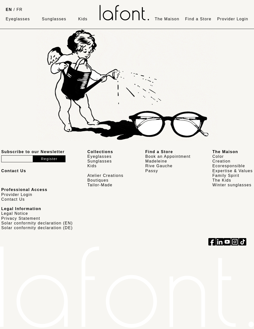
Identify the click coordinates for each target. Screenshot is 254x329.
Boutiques (98, 180)
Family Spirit (225, 175)
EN (9, 9)
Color (218, 156)
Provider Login (232, 19)
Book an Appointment (168, 156)
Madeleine (156, 161)
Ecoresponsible (228, 166)
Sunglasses (54, 19)
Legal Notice (14, 213)
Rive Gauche (159, 166)
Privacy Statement (20, 218)
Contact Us (13, 199)
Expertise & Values (232, 171)
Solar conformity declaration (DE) (37, 228)
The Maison (167, 19)
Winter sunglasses (232, 185)
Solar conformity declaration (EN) (37, 223)
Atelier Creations (105, 175)
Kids (83, 19)
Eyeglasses (18, 19)
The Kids (221, 180)
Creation (221, 161)
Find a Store (198, 19)
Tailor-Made (99, 185)
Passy (151, 171)
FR (20, 9)
